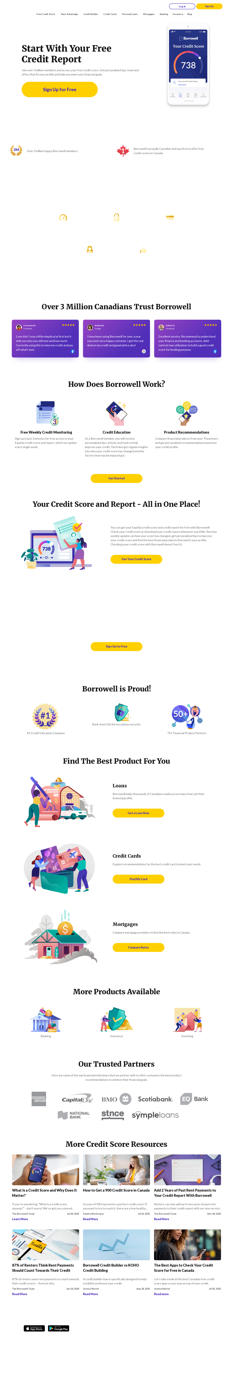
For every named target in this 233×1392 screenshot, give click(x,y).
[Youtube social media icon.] (58, 1337)
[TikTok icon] (42, 1337)
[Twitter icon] (50, 1337)
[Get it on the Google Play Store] (58, 1327)
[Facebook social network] (27, 1337)
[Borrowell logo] (18, 6)
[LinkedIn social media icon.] (66, 1337)
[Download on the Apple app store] (34, 1327)
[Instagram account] (35, 1337)
